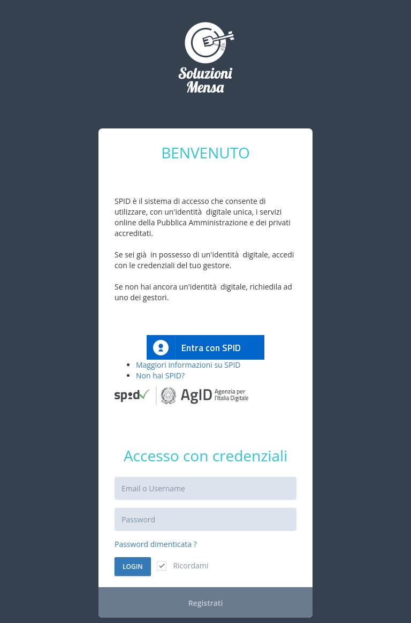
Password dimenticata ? (156, 544)
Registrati (205, 603)
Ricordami (182, 565)
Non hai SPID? (160, 375)
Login (133, 566)
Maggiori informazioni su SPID (188, 365)
